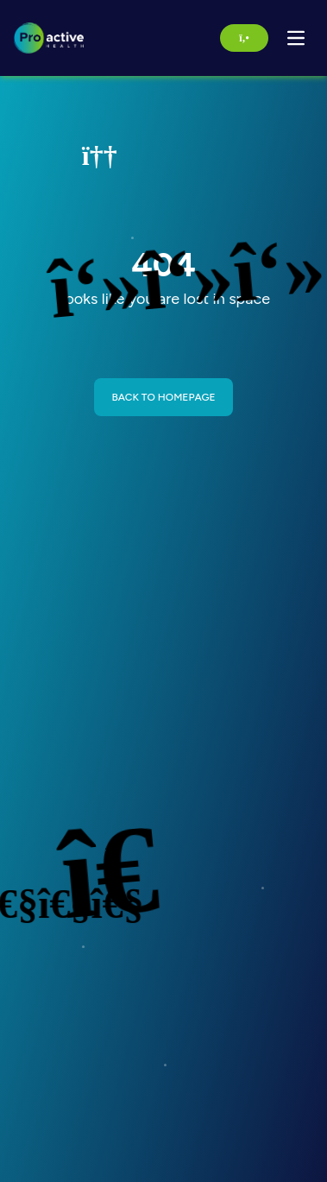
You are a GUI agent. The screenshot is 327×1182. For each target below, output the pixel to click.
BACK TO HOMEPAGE (163, 397)
